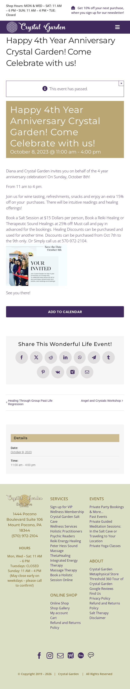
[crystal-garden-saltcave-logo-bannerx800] (24, 496)
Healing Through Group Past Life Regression (30, 402)
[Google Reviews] (91, 655)
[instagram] (50, 655)
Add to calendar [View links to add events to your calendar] (65, 312)
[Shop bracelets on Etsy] (81, 655)
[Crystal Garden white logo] (36, 23)
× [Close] (121, 83)
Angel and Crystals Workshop (101, 400)
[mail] (60, 655)
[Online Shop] (71, 655)
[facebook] (39, 655)
